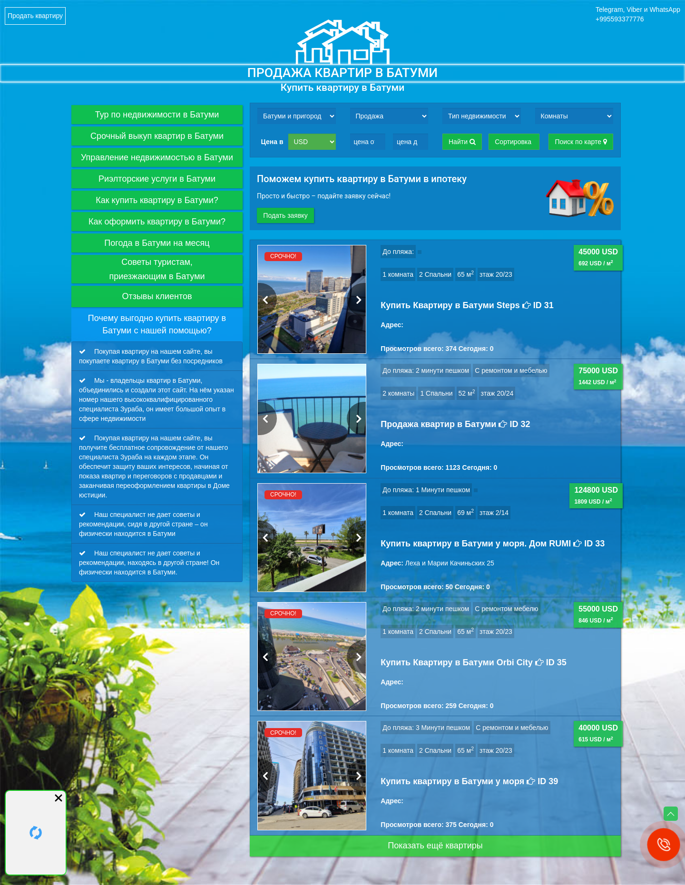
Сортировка (514, 142)
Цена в (272, 142)
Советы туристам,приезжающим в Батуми (176, 269)
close (58, 798)
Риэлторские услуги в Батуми (170, 178)
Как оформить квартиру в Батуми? (165, 221)
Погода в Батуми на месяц (173, 243)
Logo (342, 41)
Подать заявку (288, 215)
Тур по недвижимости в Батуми (151, 114)
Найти (462, 142)
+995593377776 (620, 19)
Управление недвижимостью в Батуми (162, 157)
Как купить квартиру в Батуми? (169, 200)
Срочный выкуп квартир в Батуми (166, 136)
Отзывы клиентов (182, 296)
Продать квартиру (35, 15)
